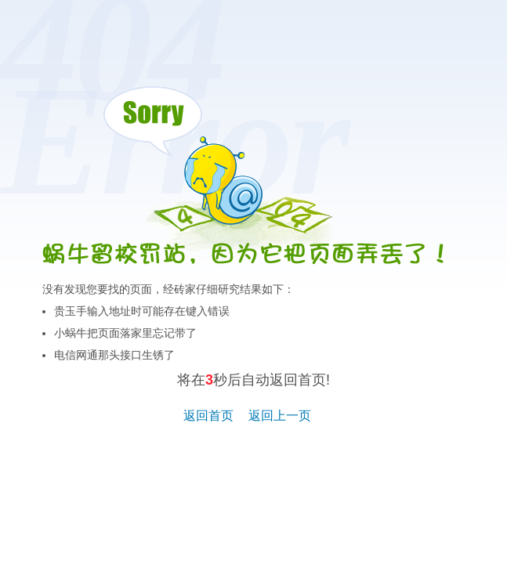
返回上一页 (279, 415)
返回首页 (208, 415)
